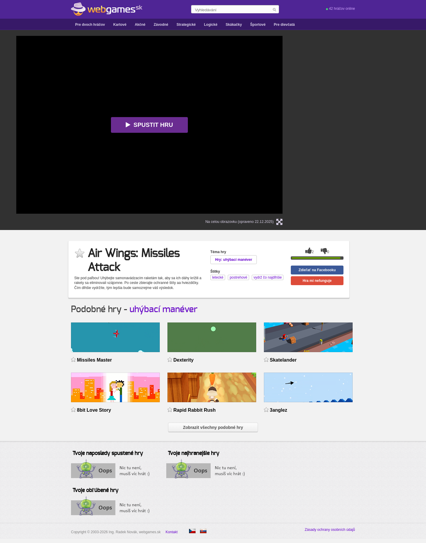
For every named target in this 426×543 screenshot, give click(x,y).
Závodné (161, 25)
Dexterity (183, 359)
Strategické (186, 25)
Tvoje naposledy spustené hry (107, 453)
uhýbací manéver (164, 309)
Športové (258, 25)
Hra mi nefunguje (317, 281)
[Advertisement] (365, 73)
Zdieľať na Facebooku (317, 270)
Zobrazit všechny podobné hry (213, 427)
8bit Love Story (94, 410)
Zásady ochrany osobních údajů (330, 530)
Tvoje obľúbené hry (95, 490)
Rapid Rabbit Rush (194, 410)
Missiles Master (94, 359)
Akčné (140, 25)
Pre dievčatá (284, 25)
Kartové (120, 25)
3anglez (278, 410)
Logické (210, 25)
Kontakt (172, 532)
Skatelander (283, 359)
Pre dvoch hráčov (90, 25)
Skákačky (234, 25)
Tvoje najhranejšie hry (193, 453)
